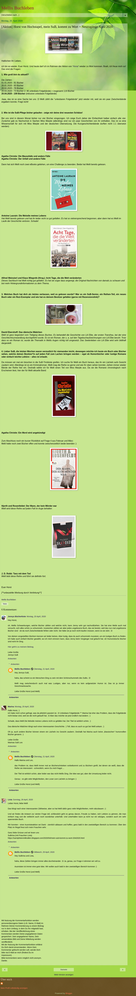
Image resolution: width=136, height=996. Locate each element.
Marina (11, 707)
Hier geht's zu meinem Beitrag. (21, 647)
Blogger (69, 993)
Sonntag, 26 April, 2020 (23, 800)
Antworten (12, 659)
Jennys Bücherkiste (17, 616)
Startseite (63, 970)
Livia (10, 800)
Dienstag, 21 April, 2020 (44, 669)
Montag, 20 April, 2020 (36, 616)
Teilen (5, 604)
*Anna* (75, 66)
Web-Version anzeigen (63, 975)
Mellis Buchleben (17, 7)
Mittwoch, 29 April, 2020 (44, 852)
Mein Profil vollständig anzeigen (14, 988)
